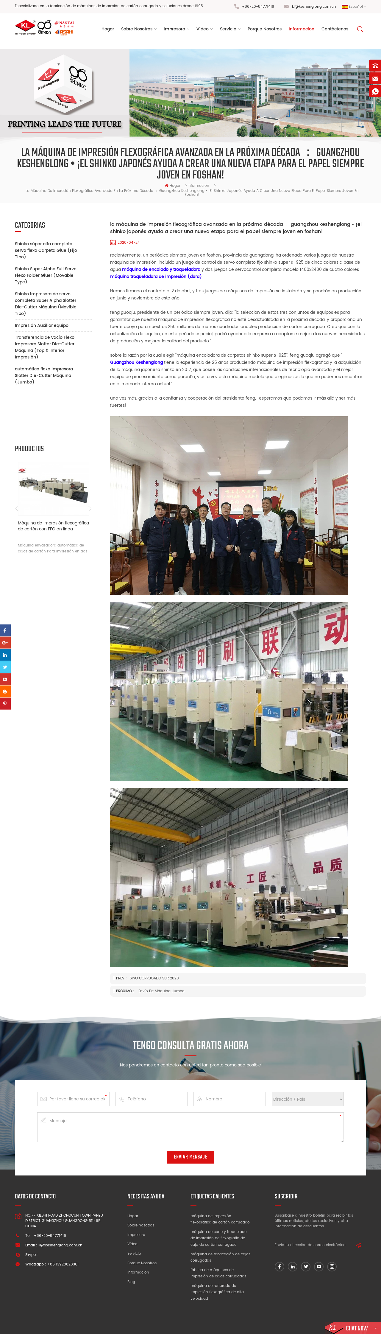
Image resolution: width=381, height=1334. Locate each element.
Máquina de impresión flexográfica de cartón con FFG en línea (53, 485)
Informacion (138, 1272)
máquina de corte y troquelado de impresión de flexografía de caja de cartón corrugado (218, 1238)
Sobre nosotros (140, 1225)
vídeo (202, 29)
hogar (172, 186)
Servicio (228, 29)
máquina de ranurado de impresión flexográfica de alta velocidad (217, 1292)
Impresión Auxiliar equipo (41, 325)
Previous (17, 467)
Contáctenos (334, 29)
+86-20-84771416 (258, 7)
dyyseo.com (282, 1323)
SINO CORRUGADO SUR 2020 (154, 978)
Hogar (108, 29)
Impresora (174, 29)
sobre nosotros (136, 29)
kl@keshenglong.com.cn (314, 7)
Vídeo (132, 1244)
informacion (301, 29)
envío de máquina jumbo (161, 991)
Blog (131, 1282)
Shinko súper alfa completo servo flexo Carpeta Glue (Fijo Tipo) (46, 250)
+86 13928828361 (63, 1264)
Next (90, 467)
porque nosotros (265, 29)
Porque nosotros (142, 1263)
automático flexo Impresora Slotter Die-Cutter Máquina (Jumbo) (44, 376)
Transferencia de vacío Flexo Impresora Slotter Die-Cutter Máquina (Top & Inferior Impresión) (44, 347)
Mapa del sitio (311, 1323)
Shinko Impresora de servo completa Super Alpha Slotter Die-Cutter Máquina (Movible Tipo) (45, 304)
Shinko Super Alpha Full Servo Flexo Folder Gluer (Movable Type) (45, 275)
